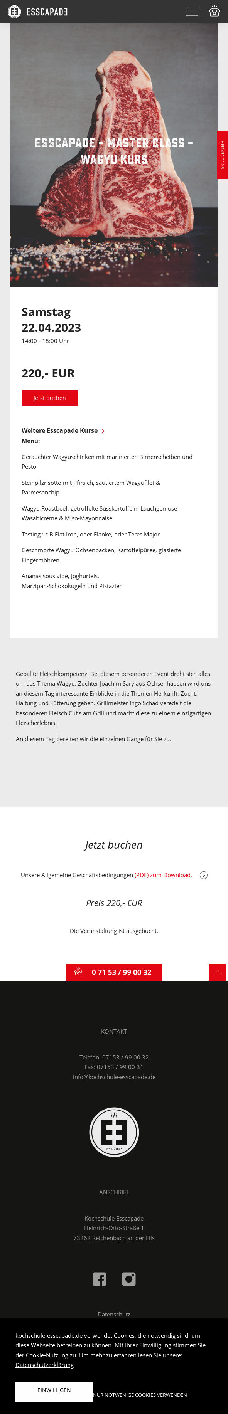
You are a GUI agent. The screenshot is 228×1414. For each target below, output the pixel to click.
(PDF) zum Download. (171, 875)
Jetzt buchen (50, 398)
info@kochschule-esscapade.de (114, 1077)
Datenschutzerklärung (44, 1365)
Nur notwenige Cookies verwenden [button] (140, 1394)
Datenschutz (114, 1314)
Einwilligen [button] (54, 1390)
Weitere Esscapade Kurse (63, 430)
